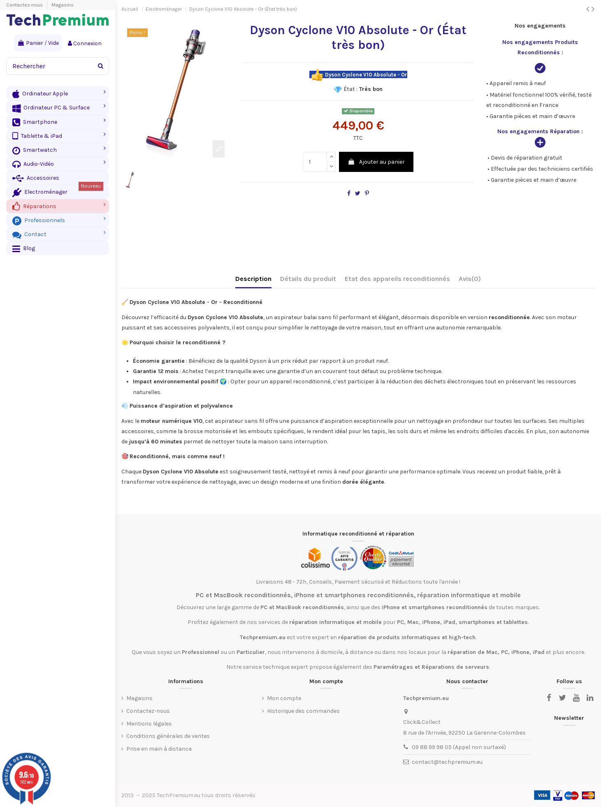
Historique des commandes (303, 710)
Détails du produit (308, 279)
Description (253, 279)
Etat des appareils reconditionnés (397, 279)
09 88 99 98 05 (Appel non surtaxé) (459, 747)
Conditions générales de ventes (168, 736)
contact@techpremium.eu (447, 761)
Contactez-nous (25, 5)
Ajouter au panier (376, 161)
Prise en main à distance (159, 748)
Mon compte (284, 698)
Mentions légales (149, 723)
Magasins (62, 5)
